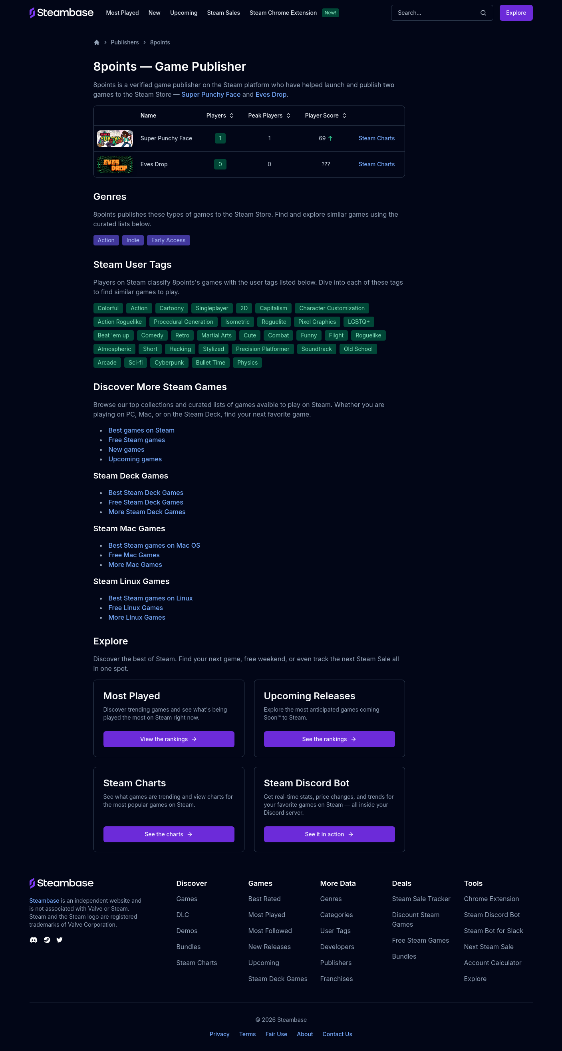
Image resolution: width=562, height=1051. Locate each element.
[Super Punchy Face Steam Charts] (115, 137)
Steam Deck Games (278, 979)
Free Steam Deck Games (146, 502)
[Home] (96, 42)
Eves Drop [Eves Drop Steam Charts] (154, 164)
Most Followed (270, 931)
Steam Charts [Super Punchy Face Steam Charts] (377, 138)
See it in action (329, 834)
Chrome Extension (491, 899)
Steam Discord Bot (492, 915)
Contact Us (337, 1034)
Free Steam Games (420, 940)
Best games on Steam (142, 430)
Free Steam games (137, 440)
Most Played (122, 12)
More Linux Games (137, 617)
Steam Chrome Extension (283, 12)
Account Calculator (493, 963)
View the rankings (169, 739)
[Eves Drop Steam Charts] (115, 163)
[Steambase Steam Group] (47, 940)
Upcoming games (135, 459)
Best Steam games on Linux (151, 598)
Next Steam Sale (489, 947)
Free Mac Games (134, 555)
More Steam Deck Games (147, 512)
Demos (187, 931)
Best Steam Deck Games (146, 493)
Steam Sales (223, 12)
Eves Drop (271, 94)
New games (127, 449)
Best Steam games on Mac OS (155, 545)
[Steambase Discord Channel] (34, 940)
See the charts (169, 834)
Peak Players (270, 116)
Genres (331, 899)
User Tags (335, 931)
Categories (336, 915)
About (305, 1034)
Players (221, 116)
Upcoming (184, 12)
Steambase (45, 900)
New (155, 12)
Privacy (220, 1034)
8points (160, 42)
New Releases (269, 947)
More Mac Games (135, 564)
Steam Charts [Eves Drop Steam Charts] (377, 164)
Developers (337, 947)
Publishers (125, 42)
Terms (247, 1034)
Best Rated (264, 899)
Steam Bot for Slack (494, 931)
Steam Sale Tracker (421, 899)
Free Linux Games (136, 608)
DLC (183, 915)
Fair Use (277, 1034)
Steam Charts (197, 963)
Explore (516, 12)
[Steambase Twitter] (59, 940)
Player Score (326, 116)
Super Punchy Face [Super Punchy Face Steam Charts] (167, 138)
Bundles (189, 947)
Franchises (336, 979)
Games (187, 899)
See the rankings (329, 739)
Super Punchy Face (210, 94)
